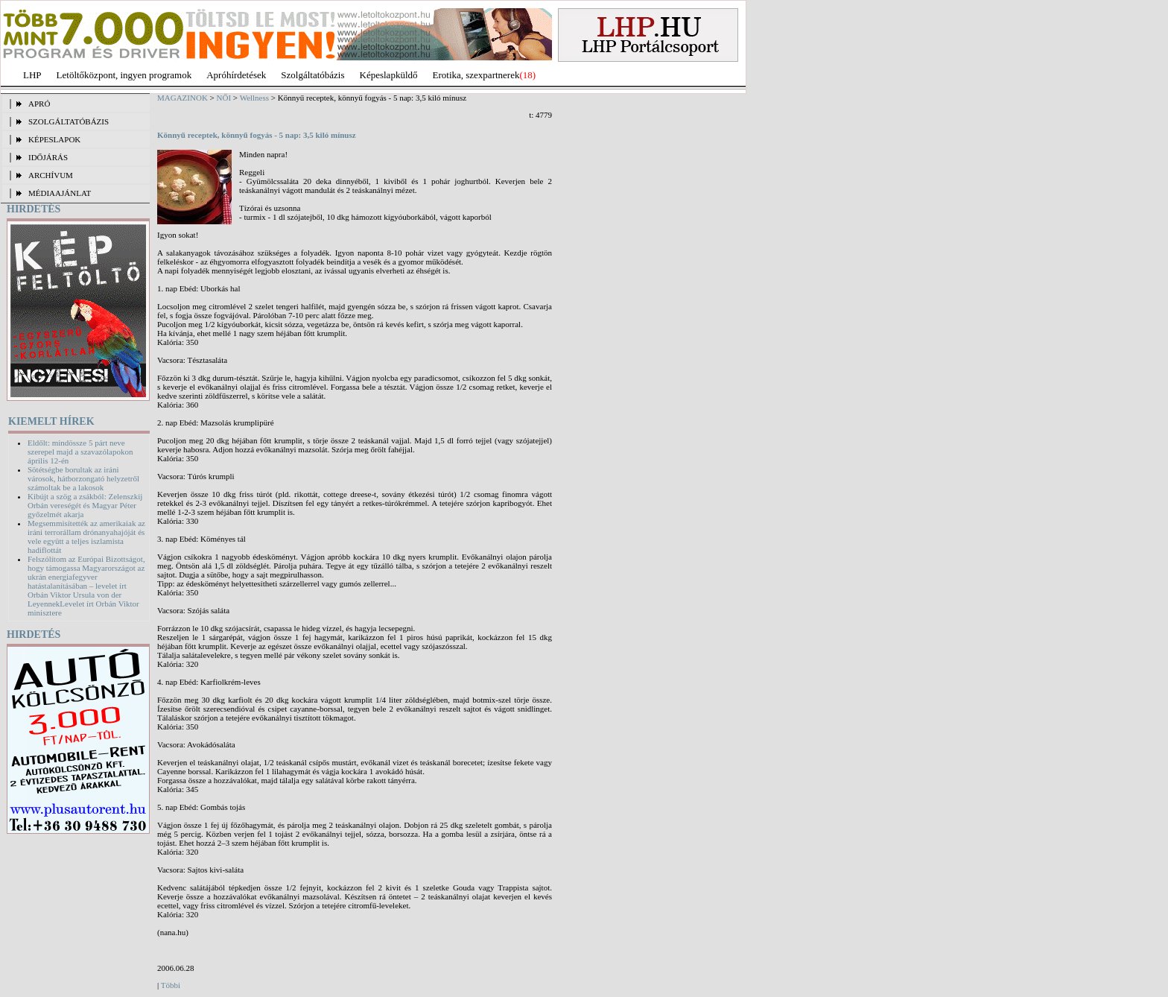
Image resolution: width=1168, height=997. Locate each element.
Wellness (254, 97)
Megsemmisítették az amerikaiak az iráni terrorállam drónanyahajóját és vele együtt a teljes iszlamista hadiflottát (86, 536)
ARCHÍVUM (50, 175)
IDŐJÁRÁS (48, 157)
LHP (32, 74)
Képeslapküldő (389, 74)
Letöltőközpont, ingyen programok (124, 74)
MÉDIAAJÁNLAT (59, 193)
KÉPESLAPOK (54, 139)
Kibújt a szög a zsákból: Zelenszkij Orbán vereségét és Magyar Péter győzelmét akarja (85, 505)
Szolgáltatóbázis (312, 74)
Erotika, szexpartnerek (476, 74)
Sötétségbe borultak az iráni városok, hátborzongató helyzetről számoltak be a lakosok (83, 478)
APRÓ (39, 103)
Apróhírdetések (236, 74)
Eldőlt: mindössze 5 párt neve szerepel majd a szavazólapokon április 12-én (80, 451)
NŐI (224, 97)
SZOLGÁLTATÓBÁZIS (68, 121)
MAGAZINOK (182, 97)
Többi (170, 985)
